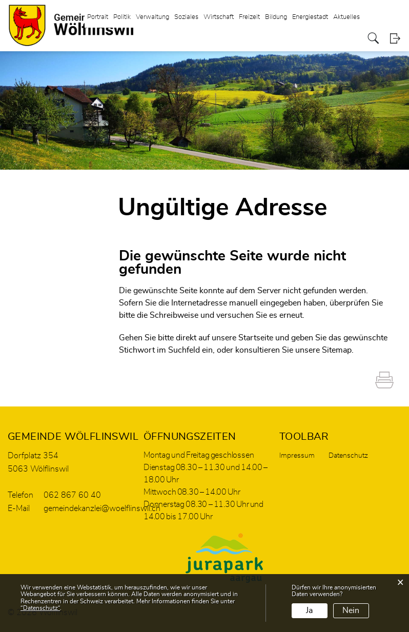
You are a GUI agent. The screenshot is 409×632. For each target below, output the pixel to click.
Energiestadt (310, 17)
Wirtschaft (218, 17)
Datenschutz (348, 455)
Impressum (297, 455)
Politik (122, 17)
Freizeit (249, 17)
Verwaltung (152, 17)
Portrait (97, 17)
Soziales (186, 17)
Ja (309, 610)
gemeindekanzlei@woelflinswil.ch (102, 508)
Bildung (276, 17)
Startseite (255, 338)
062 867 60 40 (72, 495)
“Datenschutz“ (40, 608)
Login (394, 38)
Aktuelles (346, 17)
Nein (350, 610)
